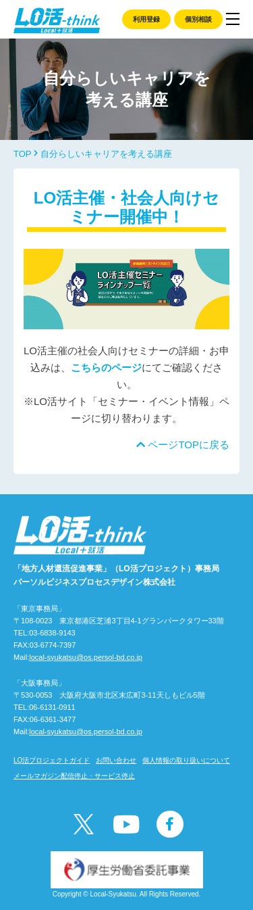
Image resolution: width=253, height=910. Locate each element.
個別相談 (198, 19)
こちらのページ (106, 367)
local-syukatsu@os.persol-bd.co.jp (85, 657)
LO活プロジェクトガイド (51, 760)
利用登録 (146, 19)
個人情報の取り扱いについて (186, 760)
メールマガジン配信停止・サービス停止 (74, 776)
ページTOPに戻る (182, 444)
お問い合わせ (116, 760)
